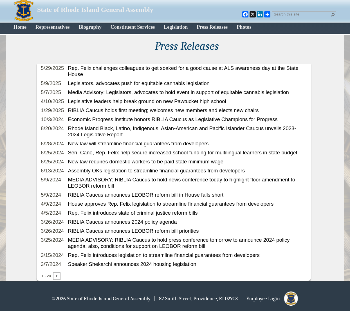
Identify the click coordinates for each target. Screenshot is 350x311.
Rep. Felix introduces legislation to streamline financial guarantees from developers (163, 255)
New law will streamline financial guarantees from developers (138, 143)
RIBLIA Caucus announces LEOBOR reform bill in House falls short (145, 195)
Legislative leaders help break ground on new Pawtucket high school (147, 101)
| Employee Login (270, 298)
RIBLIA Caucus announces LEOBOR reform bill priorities (133, 231)
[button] (333, 15)
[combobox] (302, 14)
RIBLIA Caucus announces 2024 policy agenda (122, 222)
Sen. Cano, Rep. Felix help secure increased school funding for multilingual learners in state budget (182, 153)
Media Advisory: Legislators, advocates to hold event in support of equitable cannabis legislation (178, 92)
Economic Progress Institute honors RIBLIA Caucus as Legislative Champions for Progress (172, 119)
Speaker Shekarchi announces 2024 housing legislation (132, 264)
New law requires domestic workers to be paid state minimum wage (145, 162)
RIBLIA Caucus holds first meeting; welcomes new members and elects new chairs (163, 110)
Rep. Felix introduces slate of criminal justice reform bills (133, 213)
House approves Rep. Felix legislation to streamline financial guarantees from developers (170, 204)
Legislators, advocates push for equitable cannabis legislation (138, 83)
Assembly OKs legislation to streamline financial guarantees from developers (156, 171)
